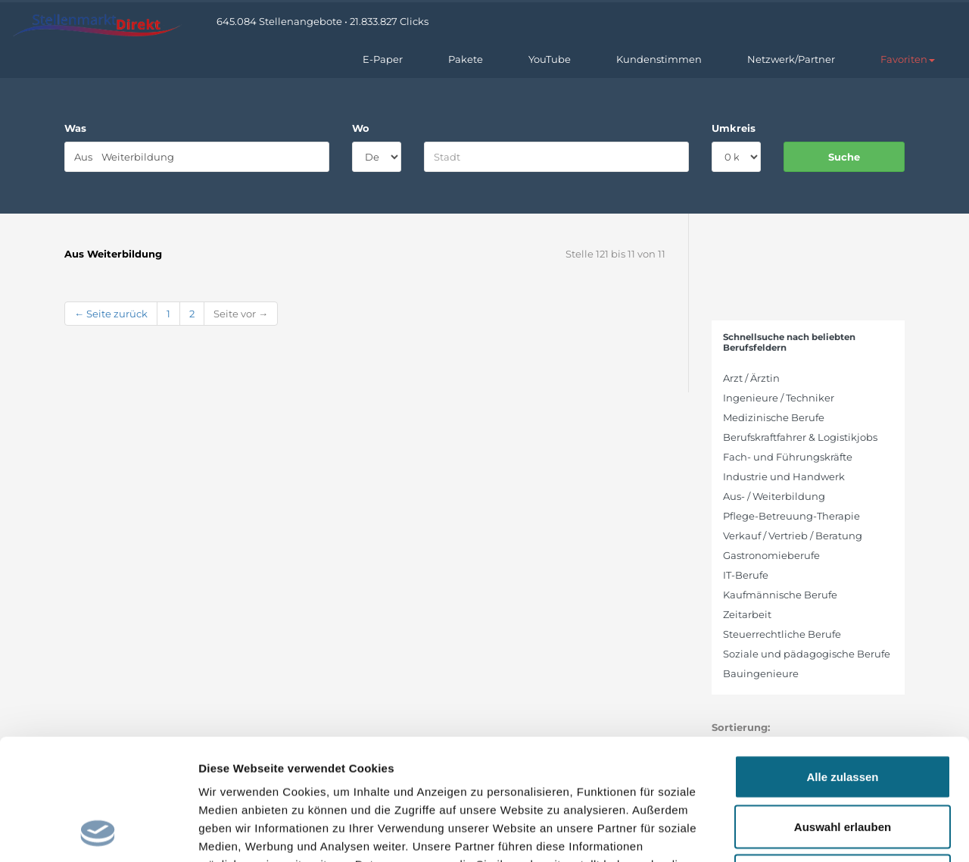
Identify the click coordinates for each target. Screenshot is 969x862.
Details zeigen (805, 832)
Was (75, 128)
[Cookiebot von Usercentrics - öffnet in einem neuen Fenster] (98, 832)
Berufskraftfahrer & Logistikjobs (800, 437)
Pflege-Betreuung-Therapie (791, 516)
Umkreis (734, 128)
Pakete (465, 59)
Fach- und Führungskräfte (787, 457)
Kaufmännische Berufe (780, 595)
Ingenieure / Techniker (778, 398)
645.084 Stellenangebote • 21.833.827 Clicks (322, 21)
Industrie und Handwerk (784, 476)
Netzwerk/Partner (791, 59)
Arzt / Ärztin (751, 378)
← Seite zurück (111, 314)
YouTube (549, 59)
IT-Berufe (745, 575)
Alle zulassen (842, 663)
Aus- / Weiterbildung (774, 496)
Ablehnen (842, 762)
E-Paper (383, 59)
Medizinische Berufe (773, 417)
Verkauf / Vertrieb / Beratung (792, 535)
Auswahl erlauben (842, 713)
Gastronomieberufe (771, 555)
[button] (908, 59)
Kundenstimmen (659, 59)
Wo (360, 128)
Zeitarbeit (747, 614)
